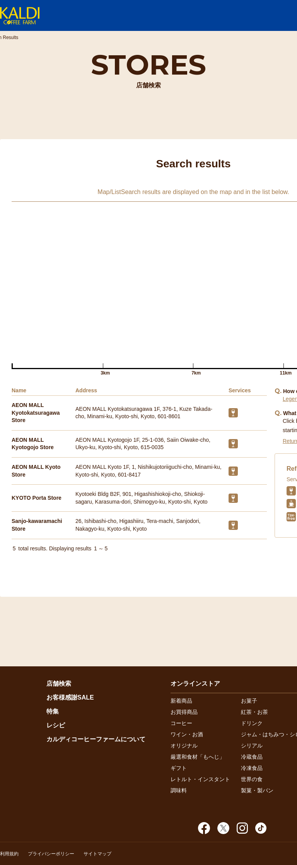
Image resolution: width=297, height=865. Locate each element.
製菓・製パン (257, 790)
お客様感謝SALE (70, 697)
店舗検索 (58, 683)
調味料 (179, 790)
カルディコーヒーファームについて (95, 739)
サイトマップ (97, 853)
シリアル (252, 745)
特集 (52, 711)
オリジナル (184, 745)
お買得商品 (184, 712)
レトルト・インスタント (200, 779)
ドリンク (252, 723)
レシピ (55, 725)
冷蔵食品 (252, 757)
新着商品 (181, 701)
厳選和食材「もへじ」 (198, 757)
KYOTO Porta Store (36, 498)
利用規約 (9, 853)
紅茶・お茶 (254, 712)
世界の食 (252, 779)
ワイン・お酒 (187, 734)
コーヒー (181, 723)
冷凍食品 (252, 768)
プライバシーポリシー (51, 853)
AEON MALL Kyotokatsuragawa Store (36, 412)
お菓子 (249, 701)
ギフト (179, 768)
